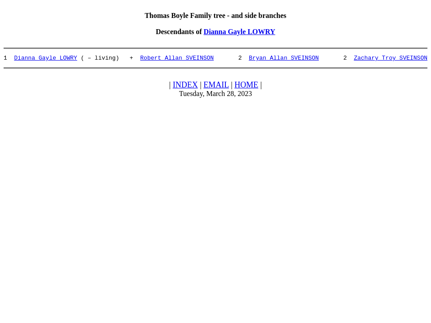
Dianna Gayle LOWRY (239, 31)
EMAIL (216, 86)
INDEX (185, 86)
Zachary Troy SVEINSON (390, 59)
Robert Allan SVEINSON (177, 59)
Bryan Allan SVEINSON (284, 59)
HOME (246, 86)
